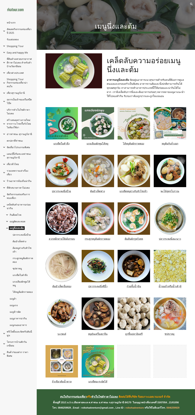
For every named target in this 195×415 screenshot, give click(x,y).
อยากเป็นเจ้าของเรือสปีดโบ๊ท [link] (19, 101)
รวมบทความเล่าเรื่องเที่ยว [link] (17, 172)
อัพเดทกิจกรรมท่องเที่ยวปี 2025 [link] (19, 31)
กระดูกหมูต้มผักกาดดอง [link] (23, 260)
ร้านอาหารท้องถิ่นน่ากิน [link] (19, 181)
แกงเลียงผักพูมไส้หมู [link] (21, 283)
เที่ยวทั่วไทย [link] (13, 164)
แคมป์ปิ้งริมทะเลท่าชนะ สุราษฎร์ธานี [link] (19, 155)
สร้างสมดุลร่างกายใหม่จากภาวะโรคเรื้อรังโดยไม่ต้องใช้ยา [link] (19, 123)
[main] (116, 25)
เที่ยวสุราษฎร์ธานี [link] (16, 93)
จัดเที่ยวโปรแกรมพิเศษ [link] (18, 147)
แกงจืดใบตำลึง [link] (20, 275)
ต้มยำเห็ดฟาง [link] (19, 241)
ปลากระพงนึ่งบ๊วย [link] (22, 234)
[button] (191, 4)
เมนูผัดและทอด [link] (17, 221)
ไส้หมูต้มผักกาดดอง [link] (23, 292)
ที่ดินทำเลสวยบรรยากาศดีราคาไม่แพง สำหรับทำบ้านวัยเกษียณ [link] (19, 62)
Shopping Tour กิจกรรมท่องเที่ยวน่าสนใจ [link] (17, 83)
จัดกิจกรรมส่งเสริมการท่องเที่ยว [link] (18, 196)
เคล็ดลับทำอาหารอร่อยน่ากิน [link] (19, 206)
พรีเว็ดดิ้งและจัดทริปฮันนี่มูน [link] (19, 333)
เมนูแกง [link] (14, 305)
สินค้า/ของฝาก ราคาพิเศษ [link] (17, 354)
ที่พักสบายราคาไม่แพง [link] (18, 187)
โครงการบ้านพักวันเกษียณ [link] (17, 343)
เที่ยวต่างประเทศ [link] (15, 72)
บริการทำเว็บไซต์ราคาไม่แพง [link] (18, 111)
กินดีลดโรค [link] (15, 214)
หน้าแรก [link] (11, 22)
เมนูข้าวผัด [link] (15, 311)
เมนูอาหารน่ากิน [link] (18, 318)
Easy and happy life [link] (17, 52)
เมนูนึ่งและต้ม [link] (17, 228)
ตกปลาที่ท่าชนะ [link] (15, 140)
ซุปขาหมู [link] (17, 268)
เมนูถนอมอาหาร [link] (18, 325)
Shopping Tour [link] (15, 46)
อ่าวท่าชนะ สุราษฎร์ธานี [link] (19, 134)
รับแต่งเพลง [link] (13, 39)
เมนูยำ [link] (13, 298)
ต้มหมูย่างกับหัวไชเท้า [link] (22, 249)
